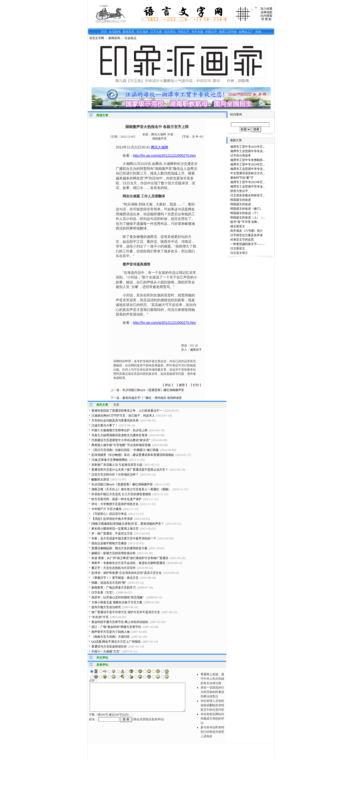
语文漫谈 (142, 31)
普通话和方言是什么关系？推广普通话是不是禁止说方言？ (129, 469)
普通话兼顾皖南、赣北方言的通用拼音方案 (119, 548)
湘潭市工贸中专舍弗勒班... (247, 160)
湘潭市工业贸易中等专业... (247, 151)
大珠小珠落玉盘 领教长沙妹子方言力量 (116, 602)
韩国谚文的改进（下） (245, 213)
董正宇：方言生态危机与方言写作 (113, 568)
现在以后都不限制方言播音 (109, 543)
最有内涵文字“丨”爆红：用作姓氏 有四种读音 (152, 398)
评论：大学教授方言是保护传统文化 (115, 504)
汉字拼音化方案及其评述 (246, 235)
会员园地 (115, 31)
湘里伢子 (196, 349)
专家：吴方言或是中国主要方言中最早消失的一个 (123, 538)
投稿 (258, 31)
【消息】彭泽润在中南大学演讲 (112, 518)
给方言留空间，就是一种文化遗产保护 (116, 499)
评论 (168, 385)
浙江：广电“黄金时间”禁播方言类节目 (116, 627)
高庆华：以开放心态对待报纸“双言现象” (118, 597)
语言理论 (170, 31)
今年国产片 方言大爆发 (106, 509)
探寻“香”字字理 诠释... (245, 222)
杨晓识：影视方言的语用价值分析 (113, 553)
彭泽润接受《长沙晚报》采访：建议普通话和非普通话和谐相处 (132, 455)
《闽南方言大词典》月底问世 (110, 636)
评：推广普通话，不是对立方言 (112, 533)
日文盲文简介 (239, 253)
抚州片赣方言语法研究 (106, 607)
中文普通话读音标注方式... (247, 173)
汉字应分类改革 (240, 155)
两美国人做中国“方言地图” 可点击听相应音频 (121, 445)
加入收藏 (266, 8)
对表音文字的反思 (242, 239)
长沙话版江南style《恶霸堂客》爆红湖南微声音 (153, 390)
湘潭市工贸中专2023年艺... (247, 182)
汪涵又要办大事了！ (104, 425)
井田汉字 (211, 31)
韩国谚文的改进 (240, 200)
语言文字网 (96, 38)
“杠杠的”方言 (100, 617)
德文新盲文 (237, 226)
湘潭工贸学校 (228, 31)
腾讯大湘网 (159, 147)
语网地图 (266, 12)
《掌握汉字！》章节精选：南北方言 (115, 577)
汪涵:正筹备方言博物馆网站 (109, 460)
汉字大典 (156, 31)
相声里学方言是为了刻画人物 (110, 632)
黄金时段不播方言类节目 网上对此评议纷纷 (119, 622)
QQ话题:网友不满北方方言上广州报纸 (116, 641)
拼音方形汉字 (239, 191)
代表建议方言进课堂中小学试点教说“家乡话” (120, 440)
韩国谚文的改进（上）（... (247, 217)
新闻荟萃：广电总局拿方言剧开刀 (113, 587)
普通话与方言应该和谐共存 (109, 646)
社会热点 (130, 38)
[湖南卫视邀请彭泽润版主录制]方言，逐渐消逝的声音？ (127, 523)
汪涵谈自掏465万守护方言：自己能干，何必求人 (123, 415)
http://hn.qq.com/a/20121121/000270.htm (164, 156)
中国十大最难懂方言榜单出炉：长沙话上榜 (119, 430)
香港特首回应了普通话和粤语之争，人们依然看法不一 (126, 410)
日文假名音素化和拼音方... (247, 195)
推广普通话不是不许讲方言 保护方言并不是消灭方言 (125, 612)
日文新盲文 (237, 248)
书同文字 (183, 31)
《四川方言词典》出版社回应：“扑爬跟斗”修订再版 (125, 450)
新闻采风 (128, 31)
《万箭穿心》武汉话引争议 (109, 514)
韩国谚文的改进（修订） (246, 208)
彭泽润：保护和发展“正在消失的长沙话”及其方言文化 (126, 573)
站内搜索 (266, 15)
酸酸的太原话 (100, 479)
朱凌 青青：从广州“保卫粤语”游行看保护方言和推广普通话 (130, 558)
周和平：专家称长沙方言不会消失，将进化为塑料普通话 (128, 563)
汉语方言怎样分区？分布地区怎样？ (115, 474)
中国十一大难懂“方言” (106, 651)
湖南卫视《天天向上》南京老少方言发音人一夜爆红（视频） (131, 489)
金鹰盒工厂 (246, 31)
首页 (104, 31)
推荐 (182, 385)
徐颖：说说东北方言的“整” (109, 582)
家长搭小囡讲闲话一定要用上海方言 (115, 528)
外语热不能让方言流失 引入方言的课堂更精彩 (121, 494)
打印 (196, 385)
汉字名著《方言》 (103, 592)
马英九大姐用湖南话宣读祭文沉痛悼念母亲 (119, 435)
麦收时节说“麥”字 (242, 177)
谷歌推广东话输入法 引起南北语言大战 (116, 464)
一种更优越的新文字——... (247, 244)
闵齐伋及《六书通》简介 (246, 230)
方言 (116, 404)
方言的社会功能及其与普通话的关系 (115, 420)
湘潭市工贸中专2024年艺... (247, 164)
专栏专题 (197, 31)
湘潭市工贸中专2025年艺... (247, 146)
